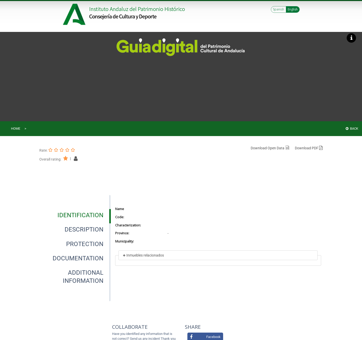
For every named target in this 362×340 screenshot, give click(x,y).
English (293, 9)
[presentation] (75, 215)
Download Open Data (270, 148)
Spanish (278, 9)
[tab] (80, 215)
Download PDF (309, 148)
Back (352, 128)
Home (15, 128)
